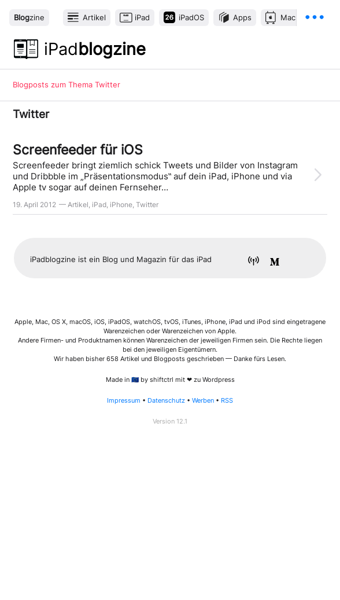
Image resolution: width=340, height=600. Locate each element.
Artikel (94, 17)
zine (29, 17)
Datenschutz (166, 400)
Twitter (147, 204)
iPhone (121, 204)
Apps (242, 17)
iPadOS (191, 17)
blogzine (95, 49)
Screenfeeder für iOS (78, 149)
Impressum (124, 400)
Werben (203, 400)
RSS (227, 400)
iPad (142, 17)
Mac (287, 17)
